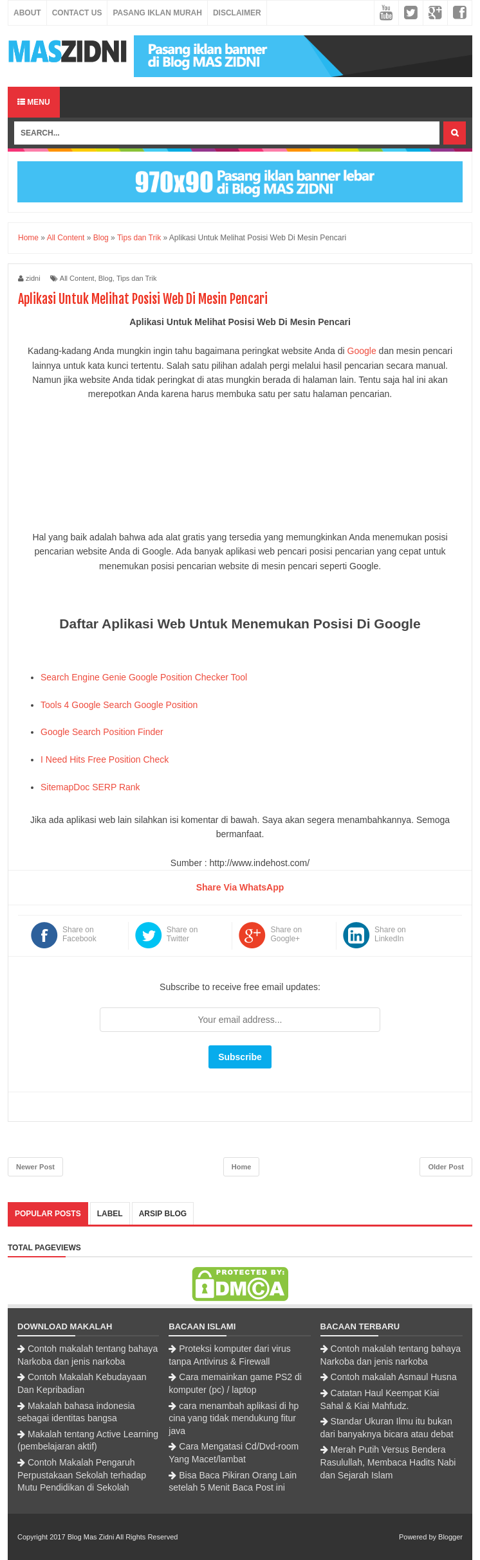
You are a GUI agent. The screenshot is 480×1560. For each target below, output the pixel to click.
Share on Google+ (286, 934)
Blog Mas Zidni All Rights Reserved (123, 1537)
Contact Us (77, 12)
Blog (105, 278)
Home (242, 1167)
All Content (77, 278)
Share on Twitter (182, 934)
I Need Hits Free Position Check (105, 759)
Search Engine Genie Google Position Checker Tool (144, 677)
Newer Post (35, 1167)
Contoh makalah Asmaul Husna (394, 1377)
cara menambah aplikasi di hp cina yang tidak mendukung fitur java (234, 1418)
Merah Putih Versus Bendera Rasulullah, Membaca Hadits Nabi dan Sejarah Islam (388, 1462)
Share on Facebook (79, 934)
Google (361, 351)
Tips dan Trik (136, 278)
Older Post (446, 1167)
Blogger (450, 1537)
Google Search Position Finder (102, 732)
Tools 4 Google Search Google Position (119, 705)
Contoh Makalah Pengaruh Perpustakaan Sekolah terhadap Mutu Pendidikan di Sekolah (81, 1475)
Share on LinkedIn (390, 934)
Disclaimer (237, 12)
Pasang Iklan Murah (157, 12)
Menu (33, 102)
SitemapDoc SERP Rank (90, 787)
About (27, 12)
